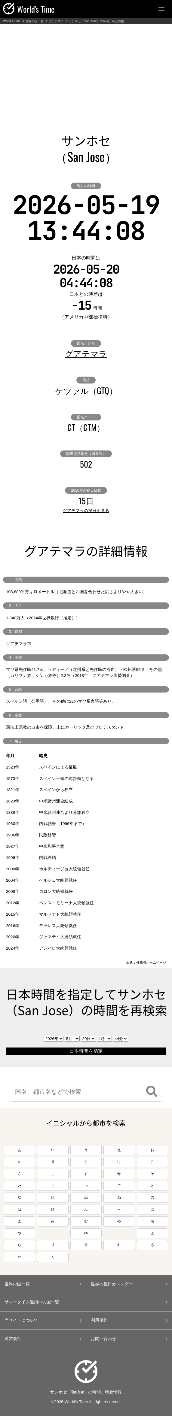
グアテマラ (56, 21)
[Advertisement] (86, 69)
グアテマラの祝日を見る (86, 510)
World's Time (11, 21)
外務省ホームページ (151, 962)
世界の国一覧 (35, 21)
